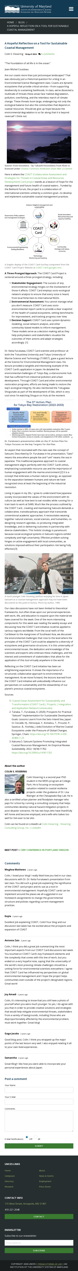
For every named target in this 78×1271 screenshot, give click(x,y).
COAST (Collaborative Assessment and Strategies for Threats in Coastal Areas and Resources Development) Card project (35, 178)
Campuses (10, 1176)
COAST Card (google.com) (48, 267)
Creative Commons (30, 168)
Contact (39, 1216)
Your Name (10, 1085)
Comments (10, 1108)
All (37, 1139)
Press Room (45, 1186)
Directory (9, 1181)
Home (10, 22)
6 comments (48, 54)
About (42, 1170)
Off (28, 1139)
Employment (45, 1181)
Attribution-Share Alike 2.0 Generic (56, 168)
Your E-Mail (10, 1097)
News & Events (46, 1176)
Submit (39, 1145)
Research (9, 1186)
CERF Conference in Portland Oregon (44, 850)
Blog (21, 22)
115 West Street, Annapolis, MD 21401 (25, 1203)
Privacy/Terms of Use (50, 1264)
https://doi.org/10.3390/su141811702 (32, 752)
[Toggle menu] (71, 9)
